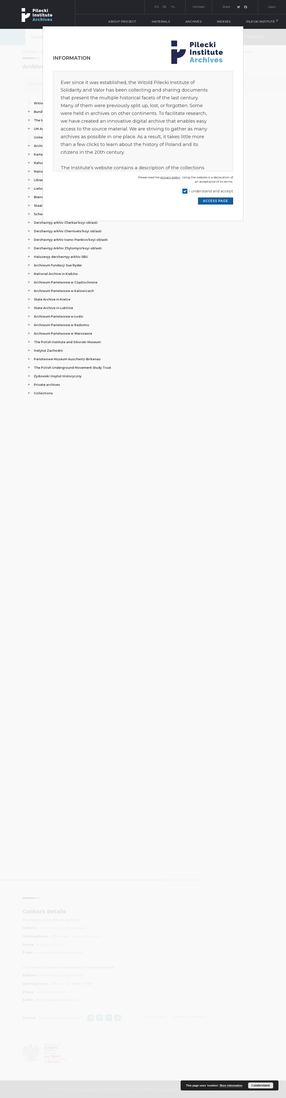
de (165, 7)
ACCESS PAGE (215, 201)
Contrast (198, 7)
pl (173, 7)
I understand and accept (211, 191)
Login (272, 7)
